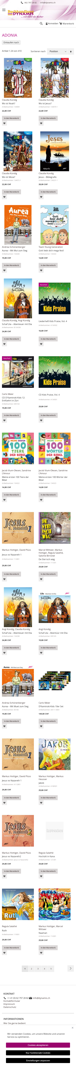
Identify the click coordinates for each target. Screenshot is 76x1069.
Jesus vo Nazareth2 (11, 856)
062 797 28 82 (30, 2)
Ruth (4, 930)
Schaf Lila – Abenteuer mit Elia (17, 324)
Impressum (9, 1004)
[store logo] (26, 12)
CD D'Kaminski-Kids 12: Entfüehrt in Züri (13, 399)
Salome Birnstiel (47, 555)
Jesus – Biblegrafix (47, 177)
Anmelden (53, 23)
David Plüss (25, 549)
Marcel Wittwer (46, 549)
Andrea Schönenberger (13, 246)
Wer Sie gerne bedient (14, 1023)
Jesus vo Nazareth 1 (12, 554)
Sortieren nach (38, 51)
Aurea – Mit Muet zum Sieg (15, 706)
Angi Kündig (24, 320)
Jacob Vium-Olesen (11, 470)
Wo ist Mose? (8, 177)
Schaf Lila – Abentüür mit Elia (53, 632)
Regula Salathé (55, 552)
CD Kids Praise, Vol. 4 (49, 394)
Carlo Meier (8, 394)
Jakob (41, 782)
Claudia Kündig (9, 99)
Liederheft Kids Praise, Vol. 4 (53, 321)
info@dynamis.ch (48, 2)
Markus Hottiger (10, 549)
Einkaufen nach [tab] (11, 42)
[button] (4, 123)
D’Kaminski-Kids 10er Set (51, 706)
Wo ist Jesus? (45, 103)
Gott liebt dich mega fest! (51, 250)
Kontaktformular (11, 1001)
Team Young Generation (51, 246)
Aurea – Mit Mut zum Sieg (14, 250)
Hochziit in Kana (47, 856)
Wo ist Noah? (8, 103)
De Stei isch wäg (47, 559)
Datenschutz (9, 1007)
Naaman (43, 932)
